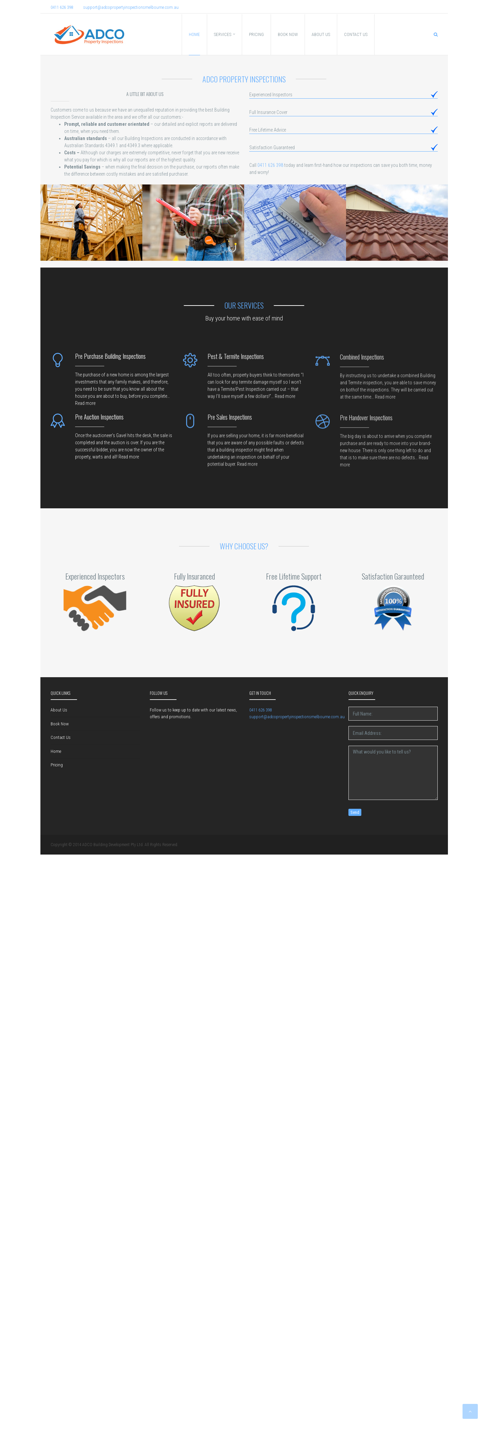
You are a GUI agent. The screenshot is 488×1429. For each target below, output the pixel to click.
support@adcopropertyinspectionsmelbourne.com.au (131, 7)
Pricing (57, 764)
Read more (85, 407)
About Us (59, 709)
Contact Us (61, 737)
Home (56, 751)
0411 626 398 (62, 7)
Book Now (60, 723)
